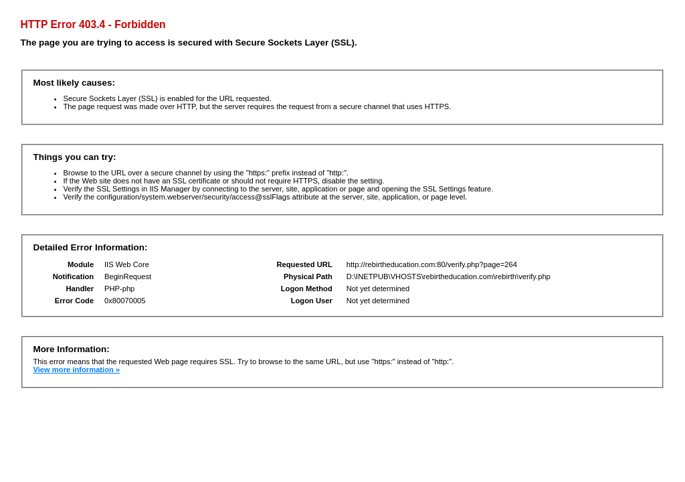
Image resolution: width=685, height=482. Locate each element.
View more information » (76, 370)
